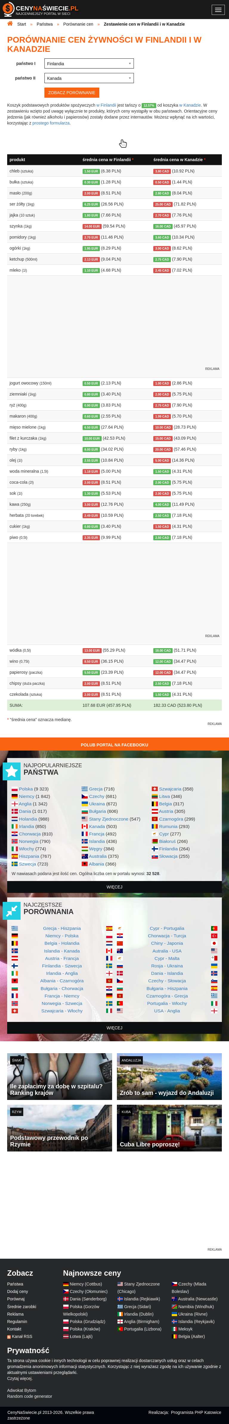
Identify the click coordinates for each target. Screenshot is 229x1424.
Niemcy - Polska (61, 935)
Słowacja (168, 856)
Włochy (26, 848)
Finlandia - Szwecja (62, 965)
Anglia (25, 803)
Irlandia (26, 826)
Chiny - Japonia (167, 943)
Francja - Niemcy (62, 995)
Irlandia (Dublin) (139, 1314)
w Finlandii (106, 105)
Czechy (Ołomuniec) (89, 1291)
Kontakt (14, 1329)
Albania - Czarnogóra (61, 980)
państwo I (25, 63)
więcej (115, 887)
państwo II (25, 78)
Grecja (96, 788)
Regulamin (17, 1321)
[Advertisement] (114, 1205)
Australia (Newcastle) (198, 1299)
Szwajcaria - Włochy (62, 1010)
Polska (26, 788)
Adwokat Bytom (21, 1390)
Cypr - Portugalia (167, 928)
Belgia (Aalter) (191, 1336)
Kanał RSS (22, 1336)
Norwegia (28, 841)
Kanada (97, 826)
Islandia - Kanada (62, 950)
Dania (25, 811)
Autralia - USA (167, 950)
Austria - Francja (62, 958)
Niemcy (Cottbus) (86, 1284)
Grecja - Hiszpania (62, 928)
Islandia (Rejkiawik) (142, 1299)
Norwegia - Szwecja (62, 1003)
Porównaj (15, 1299)
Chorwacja (30, 833)
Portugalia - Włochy (167, 1003)
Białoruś (167, 841)
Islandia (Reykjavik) (196, 1321)
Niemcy (26, 796)
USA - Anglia (167, 1010)
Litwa (164, 796)
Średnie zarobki (21, 1306)
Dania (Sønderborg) (88, 1299)
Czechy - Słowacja (167, 980)
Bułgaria (97, 811)
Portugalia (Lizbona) (142, 1329)
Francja (96, 833)
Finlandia (168, 848)
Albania (96, 863)
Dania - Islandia (167, 973)
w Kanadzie (190, 105)
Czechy (96, 796)
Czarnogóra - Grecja (167, 995)
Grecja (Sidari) (137, 1306)
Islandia (97, 841)
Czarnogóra (171, 818)
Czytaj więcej (19, 1378)
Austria (166, 811)
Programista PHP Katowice (196, 1412)
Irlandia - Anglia (62, 973)
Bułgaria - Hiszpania (167, 988)
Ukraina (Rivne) (192, 1314)
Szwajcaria (170, 788)
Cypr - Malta (167, 958)
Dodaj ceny (17, 1291)
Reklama (15, 1314)
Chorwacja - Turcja (167, 935)
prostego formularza (51, 123)
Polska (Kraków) (85, 1329)
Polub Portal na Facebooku (114, 745)
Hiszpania (29, 856)
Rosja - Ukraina (167, 965)
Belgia (165, 803)
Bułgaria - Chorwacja (62, 988)
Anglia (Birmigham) (141, 1321)
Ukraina (97, 803)
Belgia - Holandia (61, 943)
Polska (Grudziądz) (87, 1321)
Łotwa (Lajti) (81, 1336)
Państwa (15, 1284)
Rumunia (168, 826)
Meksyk (185, 1329)
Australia (98, 856)
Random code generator (29, 1396)
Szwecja (27, 863)
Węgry (95, 848)
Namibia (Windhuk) (196, 1306)
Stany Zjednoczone (109, 818)
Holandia (28, 818)
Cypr (164, 833)
